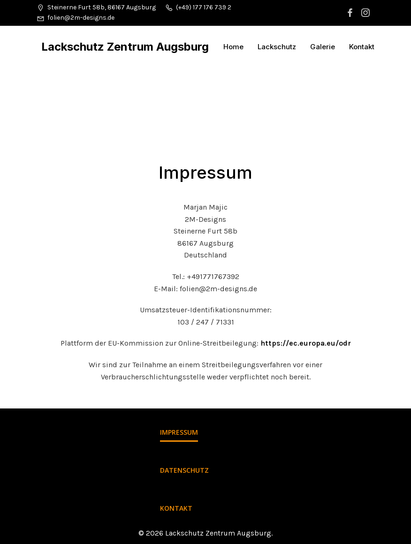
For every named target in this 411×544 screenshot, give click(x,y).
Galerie (322, 46)
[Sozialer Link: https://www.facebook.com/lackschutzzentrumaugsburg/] (351, 12)
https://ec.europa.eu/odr (305, 343)
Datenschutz (184, 470)
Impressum (179, 432)
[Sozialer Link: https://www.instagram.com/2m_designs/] (366, 12)
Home (233, 46)
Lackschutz (277, 46)
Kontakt (361, 46)
